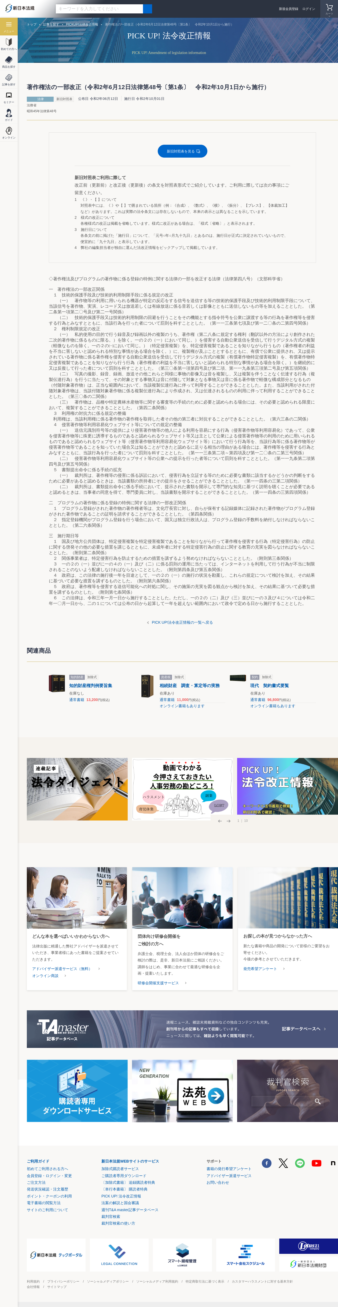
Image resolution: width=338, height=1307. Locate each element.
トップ (31, 24)
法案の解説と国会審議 (120, 1203)
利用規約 (33, 1281)
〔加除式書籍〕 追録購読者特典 (128, 1182)
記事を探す (51, 24)
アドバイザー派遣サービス (229, 1176)
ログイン (308, 9)
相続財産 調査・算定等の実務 (190, 685)
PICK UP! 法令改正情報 (121, 1196)
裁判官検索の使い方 (118, 1223)
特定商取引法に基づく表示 (205, 1281)
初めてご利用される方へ (47, 1169)
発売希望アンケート (260, 969)
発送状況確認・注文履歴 (47, 1189)
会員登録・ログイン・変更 (49, 1176)
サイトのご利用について (47, 1210)
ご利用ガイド (38, 1161)
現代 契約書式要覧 (269, 685)
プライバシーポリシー (63, 1281)
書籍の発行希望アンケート (229, 1169)
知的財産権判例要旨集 (90, 685)
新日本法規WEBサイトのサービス (130, 1161)
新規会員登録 (288, 9)
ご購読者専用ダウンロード (123, 1176)
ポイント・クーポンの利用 (49, 1196)
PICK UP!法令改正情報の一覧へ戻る (182, 622)
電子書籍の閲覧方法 (44, 1203)
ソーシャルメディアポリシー (108, 1281)
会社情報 (33, 1287)
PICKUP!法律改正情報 (82, 24)
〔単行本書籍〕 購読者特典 (124, 1189)
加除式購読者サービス (120, 1169)
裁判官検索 (110, 1216)
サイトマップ (57, 1287)
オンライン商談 (45, 976)
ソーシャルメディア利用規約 (157, 1281)
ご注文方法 (36, 1182)
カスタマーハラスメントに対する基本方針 (262, 1281)
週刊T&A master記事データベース (130, 1210)
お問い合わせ (218, 1182)
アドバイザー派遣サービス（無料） (62, 969)
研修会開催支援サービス (158, 983)
